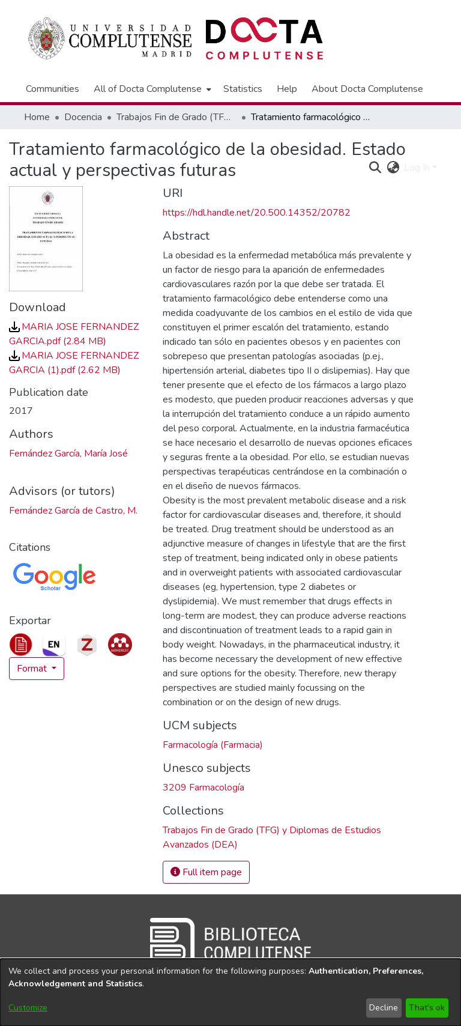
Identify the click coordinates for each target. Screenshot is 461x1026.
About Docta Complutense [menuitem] (367, 89)
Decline (383, 1007)
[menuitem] (151, 89)
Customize (27, 1007)
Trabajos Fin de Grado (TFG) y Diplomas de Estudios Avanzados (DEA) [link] (176, 117)
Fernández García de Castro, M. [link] (73, 510)
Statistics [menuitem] (242, 89)
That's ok (427, 1007)
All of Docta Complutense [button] (148, 89)
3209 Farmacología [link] (203, 787)
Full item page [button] (206, 872)
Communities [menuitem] (52, 89)
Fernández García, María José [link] (68, 453)
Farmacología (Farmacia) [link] (213, 744)
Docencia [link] (83, 117)
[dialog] (230, 992)
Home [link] (37, 117)
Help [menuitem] (287, 89)
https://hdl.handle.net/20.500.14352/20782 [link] (257, 212)
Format (33, 668)
